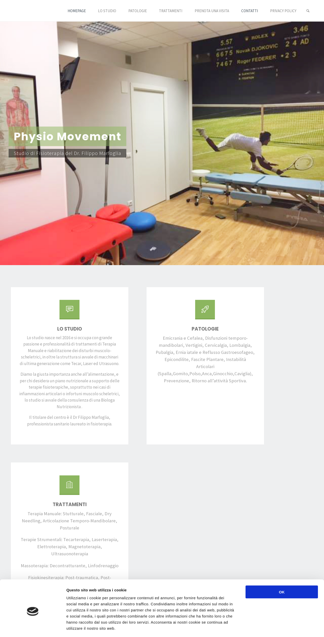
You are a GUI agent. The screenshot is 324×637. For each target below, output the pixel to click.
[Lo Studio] (55, 311)
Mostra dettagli (268, 627)
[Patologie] (162, 311)
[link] (308, 11)
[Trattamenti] (269, 311)
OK (282, 570)
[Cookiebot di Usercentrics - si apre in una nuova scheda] (33, 627)
